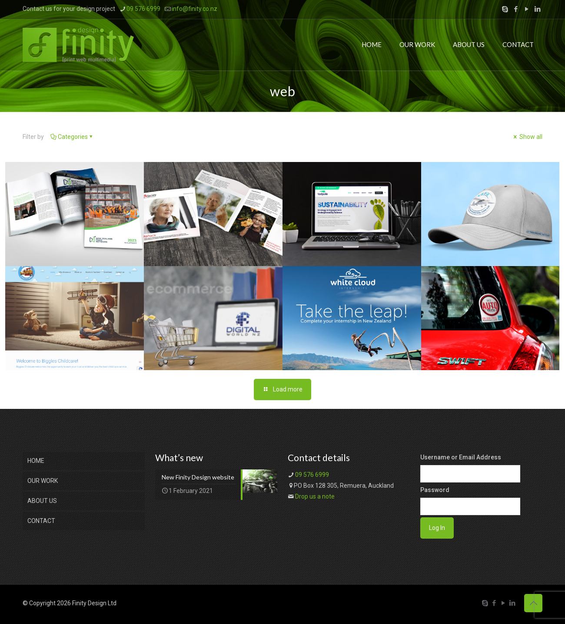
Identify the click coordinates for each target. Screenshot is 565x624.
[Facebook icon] (515, 9)
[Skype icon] (505, 9)
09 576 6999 (312, 474)
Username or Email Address (460, 457)
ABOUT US (42, 500)
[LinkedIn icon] (537, 9)
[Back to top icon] (533, 603)
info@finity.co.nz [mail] (194, 8)
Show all (527, 136)
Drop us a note (315, 496)
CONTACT (41, 520)
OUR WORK (42, 480)
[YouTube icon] (526, 9)
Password (434, 489)
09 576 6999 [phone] (143, 8)
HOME (35, 460)
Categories (72, 136)
